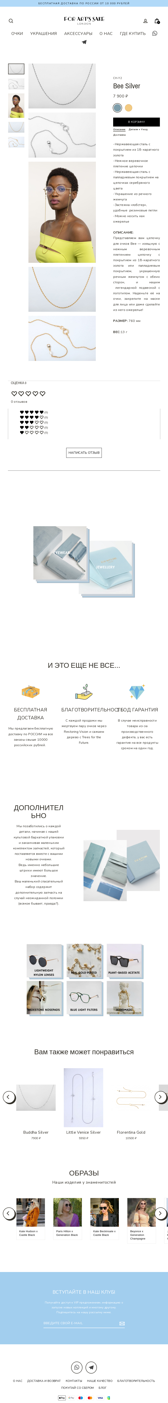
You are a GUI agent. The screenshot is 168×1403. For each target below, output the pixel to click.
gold (128, 108)
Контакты (74, 1381)
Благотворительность (136, 1381)
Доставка (119, 134)
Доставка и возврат (44, 1381)
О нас (17, 1381)
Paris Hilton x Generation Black (67, 1233)
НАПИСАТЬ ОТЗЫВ (84, 452)
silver (117, 108)
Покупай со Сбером (77, 1388)
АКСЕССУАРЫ (78, 33)
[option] (36, 1097)
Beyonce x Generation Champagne (137, 1235)
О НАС (106, 33)
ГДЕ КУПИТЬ (133, 33)
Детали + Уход (138, 129)
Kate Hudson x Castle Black (28, 1233)
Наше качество (100, 1381)
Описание (119, 129)
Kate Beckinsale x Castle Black (104, 1233)
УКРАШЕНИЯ (43, 33)
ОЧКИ (17, 33)
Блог (103, 1388)
